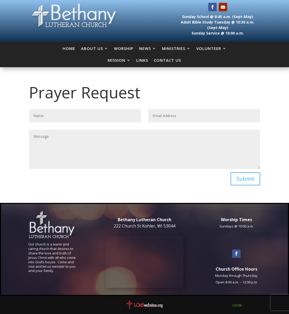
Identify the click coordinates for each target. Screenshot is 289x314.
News (145, 48)
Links (142, 60)
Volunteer (208, 48)
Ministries (173, 48)
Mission (116, 60)
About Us (92, 48)
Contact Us (167, 60)
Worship (123, 48)
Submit (245, 178)
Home (69, 48)
